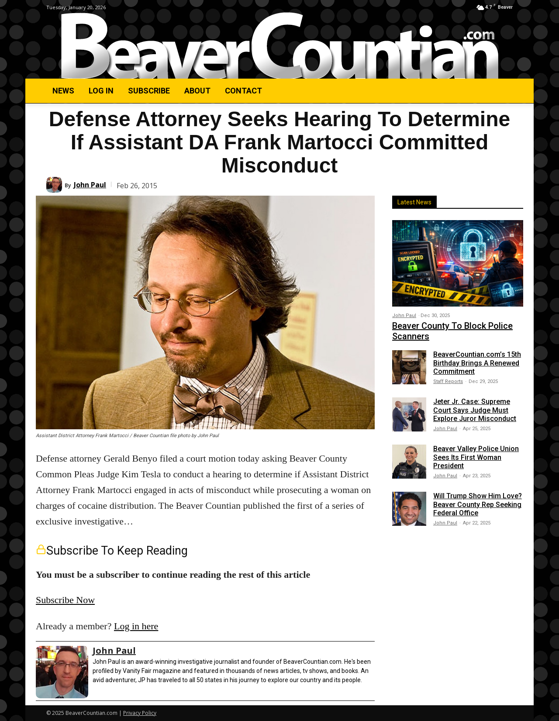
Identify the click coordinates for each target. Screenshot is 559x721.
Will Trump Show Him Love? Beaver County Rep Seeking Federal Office (477, 504)
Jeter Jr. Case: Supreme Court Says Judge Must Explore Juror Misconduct (474, 409)
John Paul (90, 184)
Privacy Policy (139, 713)
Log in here (136, 626)
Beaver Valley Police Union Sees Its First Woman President (476, 457)
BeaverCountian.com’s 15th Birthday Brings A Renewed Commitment (477, 362)
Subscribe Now (65, 599)
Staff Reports (448, 381)
